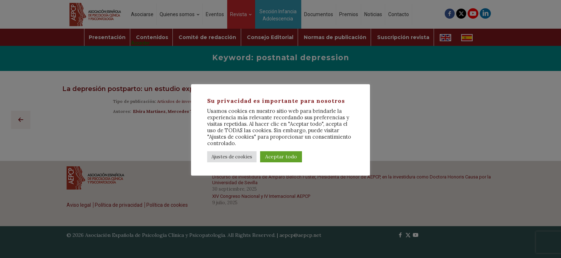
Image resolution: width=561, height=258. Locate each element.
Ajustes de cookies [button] (231, 157)
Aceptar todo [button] (281, 156)
